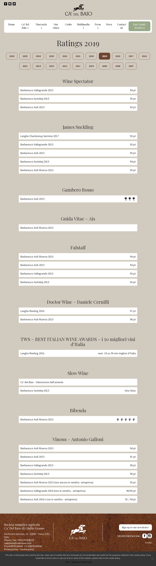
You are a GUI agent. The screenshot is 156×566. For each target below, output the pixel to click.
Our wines (56, 26)
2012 (64, 66)
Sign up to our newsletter (135, 527)
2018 (117, 56)
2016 (144, 56)
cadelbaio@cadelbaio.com (17, 543)
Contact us (121, 26)
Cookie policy (27, 549)
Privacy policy (11, 549)
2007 (131, 66)
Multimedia (83, 25)
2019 (104, 56)
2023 (51, 56)
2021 (78, 56)
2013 (51, 66)
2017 (131, 56)
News (109, 24)
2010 (91, 66)
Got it (67, 562)
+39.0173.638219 (25, 540)
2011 (78, 66)
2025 (25, 56)
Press (98, 25)
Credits (148, 542)
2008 (117, 66)
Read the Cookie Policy (82, 562)
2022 (64, 56)
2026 (11, 56)
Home (11, 24)
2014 (38, 66)
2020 (91, 56)
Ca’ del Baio (25, 26)
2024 (38, 56)
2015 (25, 66)
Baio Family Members (139, 26)
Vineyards (41, 25)
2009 (104, 66)
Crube (68, 24)
